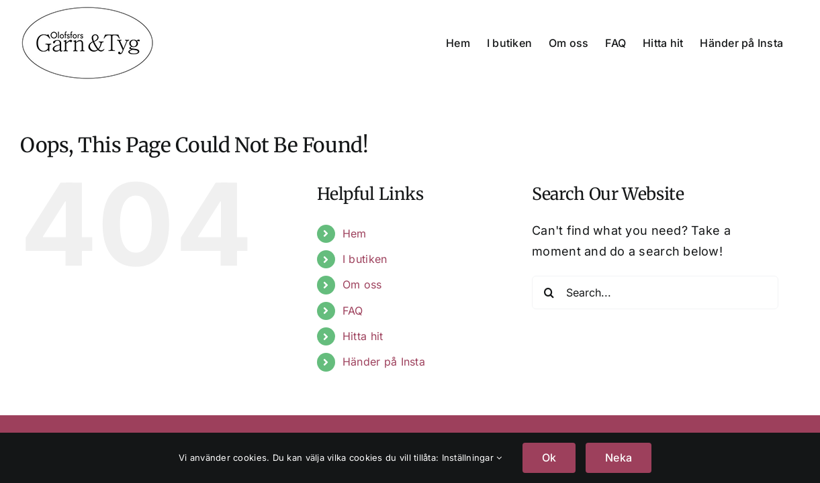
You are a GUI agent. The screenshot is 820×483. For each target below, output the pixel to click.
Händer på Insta (384, 361)
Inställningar (472, 457)
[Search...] (655, 292)
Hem (355, 233)
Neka (618, 457)
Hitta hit (363, 336)
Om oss (362, 284)
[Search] (548, 292)
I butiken (365, 259)
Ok (549, 457)
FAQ (353, 310)
